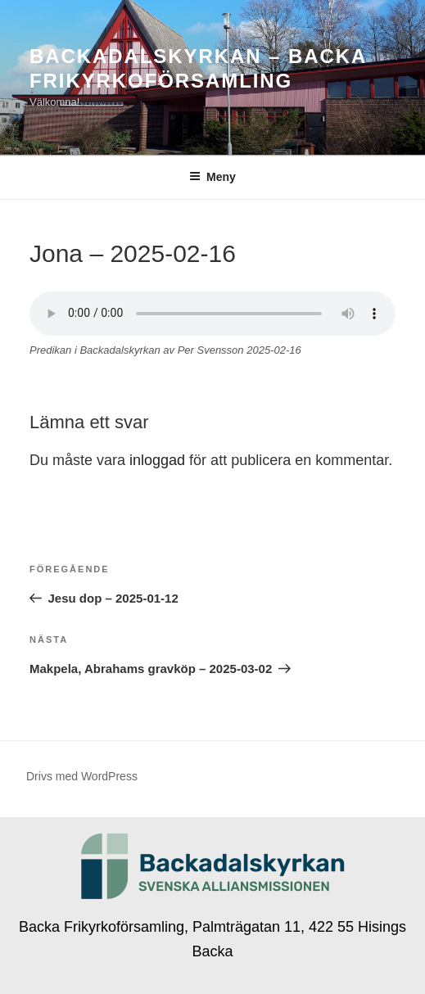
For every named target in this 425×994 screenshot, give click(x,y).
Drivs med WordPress (82, 776)
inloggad (157, 460)
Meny (212, 176)
